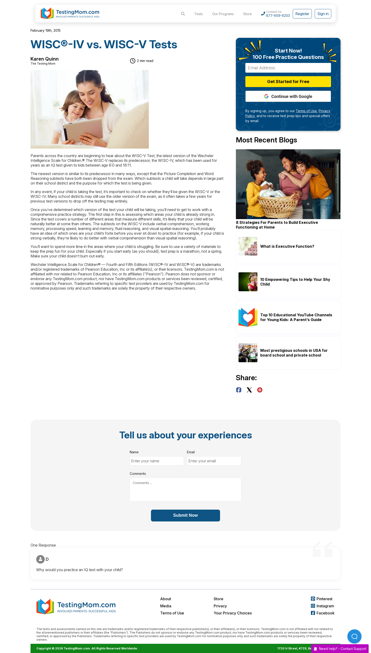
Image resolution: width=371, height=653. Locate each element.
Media (165, 606)
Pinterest (321, 598)
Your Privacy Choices (233, 613)
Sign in (323, 13)
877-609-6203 (278, 15)
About (165, 598)
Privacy (220, 606)
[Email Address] (288, 68)
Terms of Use (172, 613)
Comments (138, 474)
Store (247, 14)
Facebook (323, 613)
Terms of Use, (307, 111)
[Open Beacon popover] (354, 636)
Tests (198, 14)
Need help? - (340, 649)
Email (191, 452)
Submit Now (185, 515)
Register (302, 13)
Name (134, 452)
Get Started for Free (288, 81)
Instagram (322, 606)
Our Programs (223, 14)
